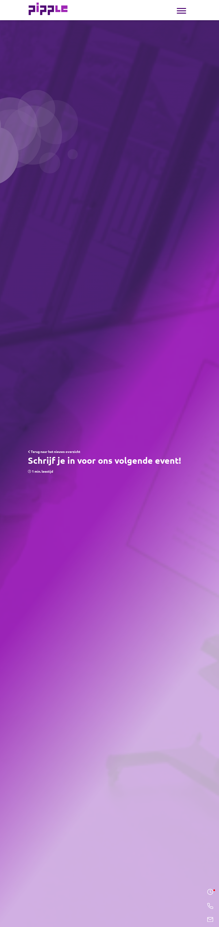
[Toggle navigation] (181, 10)
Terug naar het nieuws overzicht (54, 452)
